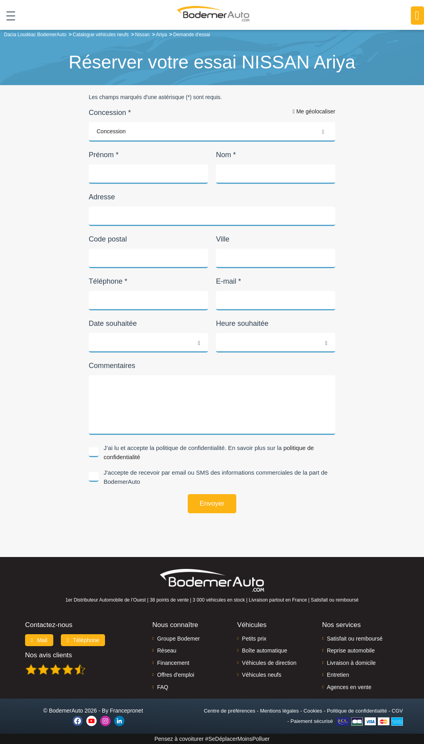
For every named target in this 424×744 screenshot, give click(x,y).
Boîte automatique (264, 650)
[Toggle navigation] (8, 15)
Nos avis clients (48, 655)
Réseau (166, 650)
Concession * (110, 113)
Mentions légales (279, 711)
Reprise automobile (351, 650)
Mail (39, 640)
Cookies (312, 711)
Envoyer (212, 503)
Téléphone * (108, 281)
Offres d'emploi (175, 675)
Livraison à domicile (351, 663)
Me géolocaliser (314, 111)
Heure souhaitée (242, 323)
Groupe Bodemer (178, 638)
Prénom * (104, 155)
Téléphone (83, 640)
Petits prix (254, 638)
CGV (397, 711)
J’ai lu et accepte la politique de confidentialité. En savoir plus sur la (209, 452)
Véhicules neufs (261, 675)
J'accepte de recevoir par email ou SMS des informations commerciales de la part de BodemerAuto (216, 477)
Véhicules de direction (269, 663)
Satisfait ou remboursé (355, 638)
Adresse (102, 197)
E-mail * (228, 281)
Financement (173, 663)
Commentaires (112, 366)
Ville (223, 239)
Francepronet (126, 710)
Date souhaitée (113, 323)
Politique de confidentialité (357, 711)
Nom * (226, 155)
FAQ (162, 687)
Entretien (338, 675)
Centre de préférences (229, 711)
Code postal (108, 239)
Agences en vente (349, 687)
